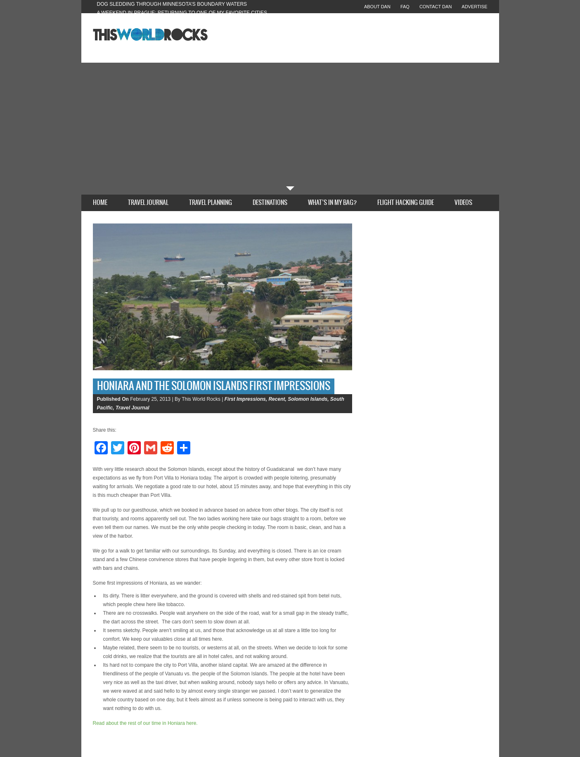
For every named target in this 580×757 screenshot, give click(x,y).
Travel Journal (148, 202)
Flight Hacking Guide (405, 202)
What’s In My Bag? (332, 202)
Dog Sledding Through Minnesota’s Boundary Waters (172, 4)
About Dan (377, 6)
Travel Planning (210, 202)
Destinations (270, 202)
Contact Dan (435, 6)
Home (100, 202)
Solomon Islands (307, 399)
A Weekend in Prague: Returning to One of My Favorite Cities (182, 13)
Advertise (474, 6)
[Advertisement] (290, 124)
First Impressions (245, 399)
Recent (276, 399)
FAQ (405, 6)
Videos (463, 202)
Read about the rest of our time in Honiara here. (145, 723)
